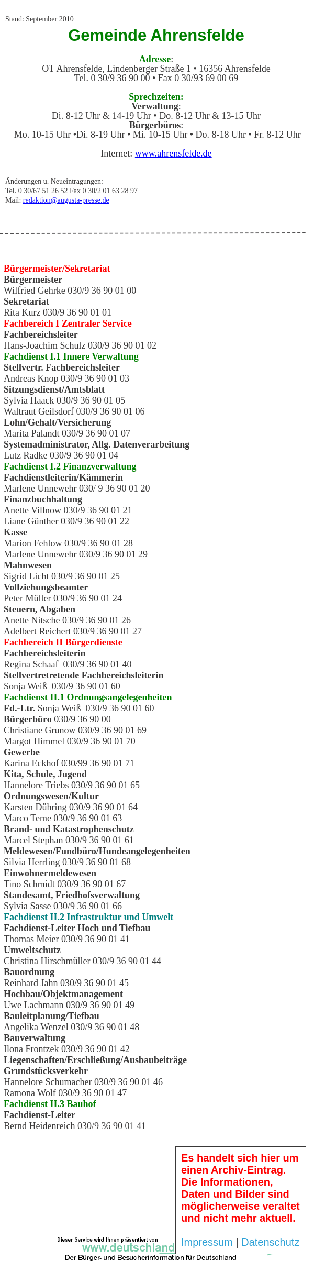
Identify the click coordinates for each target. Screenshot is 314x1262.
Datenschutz (270, 1242)
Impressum (207, 1242)
